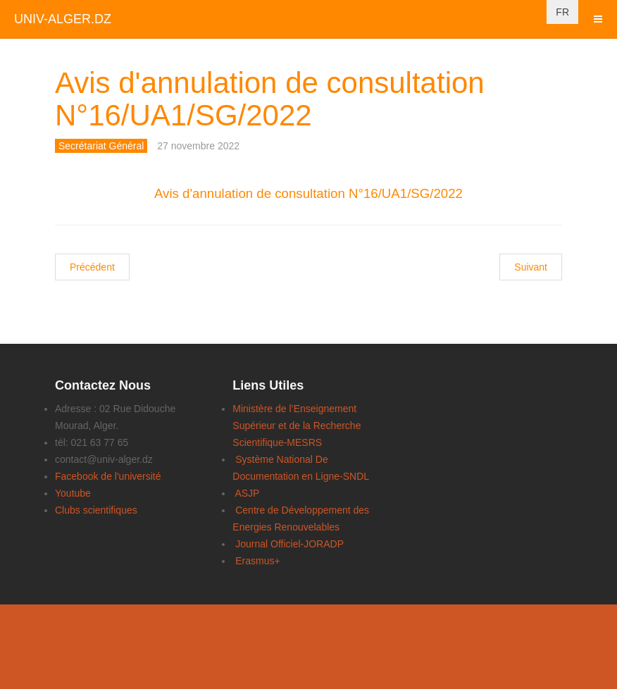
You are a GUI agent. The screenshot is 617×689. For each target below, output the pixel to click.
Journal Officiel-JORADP (289, 544)
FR (562, 12)
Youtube (73, 493)
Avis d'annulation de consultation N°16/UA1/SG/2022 (270, 99)
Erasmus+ (257, 560)
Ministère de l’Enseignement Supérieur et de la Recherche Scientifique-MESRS (296, 425)
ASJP (247, 493)
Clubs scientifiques (96, 510)
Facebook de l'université (108, 476)
